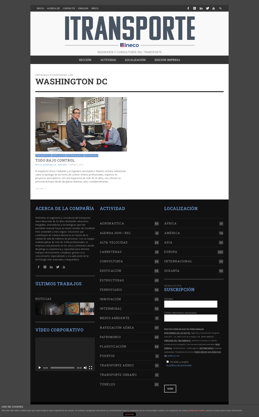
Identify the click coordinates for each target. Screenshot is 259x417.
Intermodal (111, 308)
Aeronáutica (43, 155)
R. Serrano (61, 164)
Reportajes (91, 155)
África (170, 223)
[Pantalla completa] (90, 367)
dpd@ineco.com (173, 356)
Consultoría (111, 261)
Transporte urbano (118, 375)
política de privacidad (180, 365)
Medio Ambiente (115, 318)
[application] (65, 354)
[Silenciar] (85, 367)
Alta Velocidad (114, 242)
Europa (170, 252)
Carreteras (111, 252)
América (172, 233)
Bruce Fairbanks (44, 164)
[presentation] (189, 376)
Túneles (107, 384)
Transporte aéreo (117, 365)
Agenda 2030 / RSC (115, 233)
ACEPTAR (129, 414)
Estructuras (112, 280)
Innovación (110, 299)
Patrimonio (110, 337)
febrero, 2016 (76, 164)
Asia (168, 242)
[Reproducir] (39, 367)
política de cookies (197, 410)
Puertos (107, 356)
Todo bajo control (55, 160)
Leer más (41, 188)
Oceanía (172, 271)
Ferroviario (111, 290)
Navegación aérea (117, 327)
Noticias (43, 299)
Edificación (58, 155)
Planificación (113, 346)
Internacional (75, 155)
